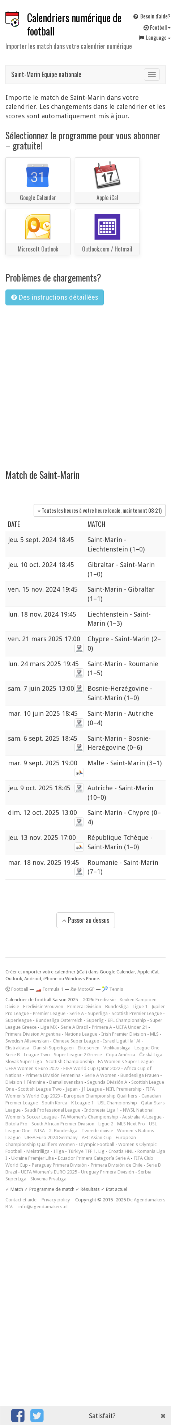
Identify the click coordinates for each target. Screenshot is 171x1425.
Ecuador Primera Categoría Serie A (94, 1158)
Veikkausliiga (117, 1047)
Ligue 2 (105, 1123)
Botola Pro (16, 1123)
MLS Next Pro (131, 1123)
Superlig (95, 1020)
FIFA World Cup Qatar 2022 (91, 1068)
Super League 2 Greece (78, 1054)
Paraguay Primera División (59, 1165)
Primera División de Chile (116, 1165)
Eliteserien (88, 1047)
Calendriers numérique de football (74, 24)
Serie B (12, 1054)
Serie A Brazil (74, 1027)
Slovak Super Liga (23, 1061)
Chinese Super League (76, 1041)
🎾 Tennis (112, 989)
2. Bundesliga (63, 1130)
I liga (59, 1151)
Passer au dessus (85, 920)
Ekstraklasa (17, 1047)
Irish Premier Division (123, 1034)
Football (16, 989)
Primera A (102, 1027)
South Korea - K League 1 (68, 1102)
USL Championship (117, 1102)
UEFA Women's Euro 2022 (32, 1068)
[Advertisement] (68, 383)
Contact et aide (21, 1199)
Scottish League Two (40, 1089)
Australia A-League (142, 1117)
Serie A (76, 1013)
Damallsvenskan (66, 1082)
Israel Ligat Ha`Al (121, 1041)
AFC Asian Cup (97, 1137)
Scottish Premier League (137, 1013)
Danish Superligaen (53, 1047)
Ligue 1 (140, 1006)
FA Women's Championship (89, 1117)
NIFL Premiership (124, 1089)
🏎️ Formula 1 (49, 989)
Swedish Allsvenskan (27, 1041)
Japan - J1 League (84, 1089)
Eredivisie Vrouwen (43, 1006)
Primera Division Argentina (33, 1034)
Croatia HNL (120, 1151)
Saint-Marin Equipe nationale (46, 74)
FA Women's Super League (126, 1061)
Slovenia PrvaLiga (48, 1178)
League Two (37, 1054)
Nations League (81, 1034)
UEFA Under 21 (131, 1027)
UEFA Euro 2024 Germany (51, 1137)
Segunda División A (107, 1082)
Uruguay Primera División (107, 1172)
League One (146, 1047)
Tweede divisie (97, 1130)
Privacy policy (56, 1199)
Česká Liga (150, 1054)
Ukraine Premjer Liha (32, 1158)
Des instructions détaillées (54, 297)
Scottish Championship (70, 1061)
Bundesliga (117, 1006)
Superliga (98, 1013)
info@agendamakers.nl (43, 1206)
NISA (39, 1130)
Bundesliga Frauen (139, 1075)
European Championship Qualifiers (100, 1096)
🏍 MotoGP (82, 989)
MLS (154, 1034)
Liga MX (48, 1027)
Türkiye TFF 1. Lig (86, 1151)
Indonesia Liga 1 (101, 1110)
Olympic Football (96, 1144)
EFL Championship (127, 1020)
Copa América (120, 1054)
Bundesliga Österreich (59, 1020)
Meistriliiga (38, 1151)
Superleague (18, 1020)
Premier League (49, 1013)
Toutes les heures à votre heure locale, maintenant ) (100, 510)
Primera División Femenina (53, 1075)
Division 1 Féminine (25, 1082)
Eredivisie (105, 999)
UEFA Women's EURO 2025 (49, 1172)
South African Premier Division (62, 1123)
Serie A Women (100, 1075)
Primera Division (84, 1006)
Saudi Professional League (52, 1110)
